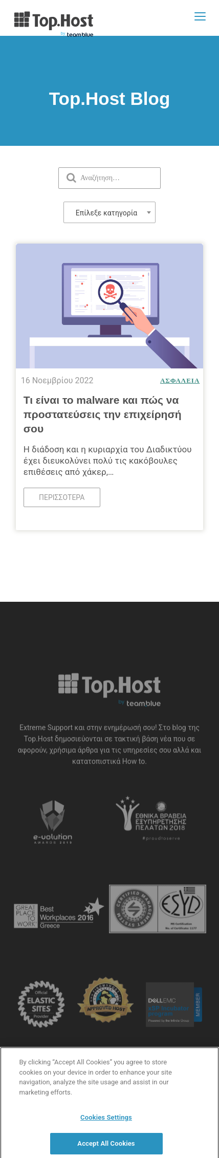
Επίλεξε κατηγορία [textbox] (106, 213)
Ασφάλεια (180, 380)
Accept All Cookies (106, 1146)
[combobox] (109, 212)
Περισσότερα (61, 497)
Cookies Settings (106, 1120)
